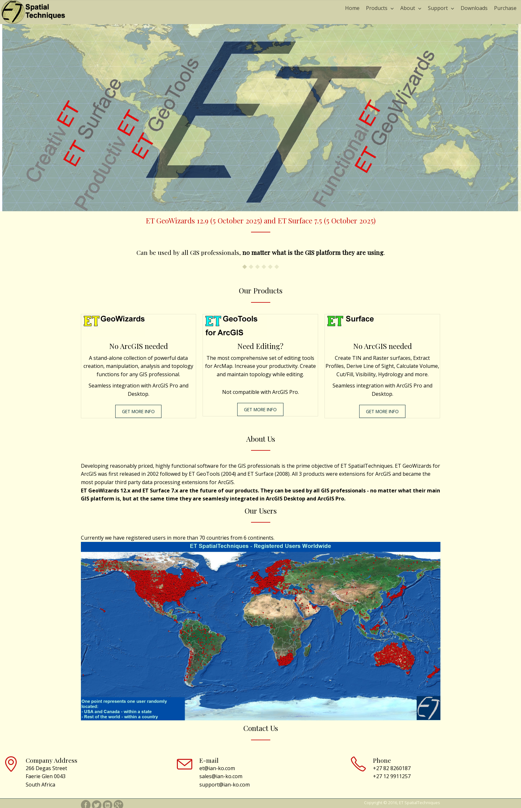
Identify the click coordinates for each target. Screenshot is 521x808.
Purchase (505, 8)
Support (438, 8)
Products (376, 8)
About (407, 8)
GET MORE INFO (138, 411)
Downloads (474, 8)
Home (352, 8)
